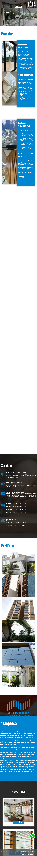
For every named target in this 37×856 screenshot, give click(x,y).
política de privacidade (29, 851)
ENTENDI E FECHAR (28, 854)
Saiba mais (21, 102)
